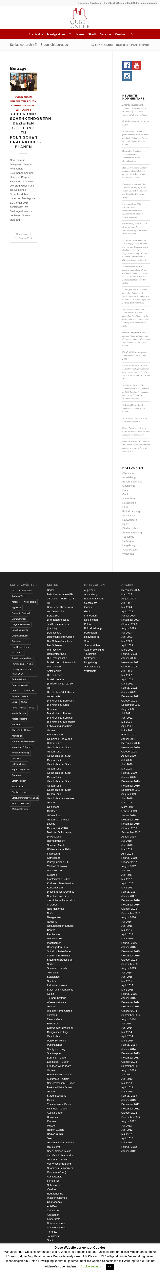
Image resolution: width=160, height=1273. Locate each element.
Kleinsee (52, 874)
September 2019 (130, 789)
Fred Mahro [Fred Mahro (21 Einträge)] (17, 652)
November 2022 (130, 662)
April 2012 (127, 1138)
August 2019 (128, 794)
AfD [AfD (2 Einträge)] (13, 590)
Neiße (50, 913)
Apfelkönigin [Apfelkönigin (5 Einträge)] (30, 602)
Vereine (51, 1189)
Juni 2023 (126, 636)
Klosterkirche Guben (58, 879)
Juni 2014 (126, 1027)
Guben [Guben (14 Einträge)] (15, 690)
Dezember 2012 (130, 1104)
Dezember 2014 (130, 1002)
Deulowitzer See (56, 653)
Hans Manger (128, 418)
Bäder (50, 590)
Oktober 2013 (129, 1061)
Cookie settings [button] (91, 1266)
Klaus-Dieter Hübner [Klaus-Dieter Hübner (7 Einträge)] (21, 730)
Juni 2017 (126, 874)
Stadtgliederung (56, 1049)
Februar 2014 (129, 1044)
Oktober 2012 (129, 1112)
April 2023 (127, 645)
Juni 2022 (126, 670)
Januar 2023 (128, 658)
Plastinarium (54, 942)
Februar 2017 (129, 891)
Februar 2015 (129, 993)
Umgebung (128, 545)
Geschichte (128, 485)
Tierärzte (52, 1231)
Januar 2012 (128, 1151)
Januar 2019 (128, 815)
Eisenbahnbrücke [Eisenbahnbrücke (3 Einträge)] (20, 636)
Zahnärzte (53, 1210)
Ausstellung (129, 477)
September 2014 (130, 1015)
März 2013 (127, 1091)
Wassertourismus (57, 1197)
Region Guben (55, 1129)
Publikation (128, 515)
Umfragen (128, 541)
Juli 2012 (126, 1125)
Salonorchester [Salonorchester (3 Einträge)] (19, 764)
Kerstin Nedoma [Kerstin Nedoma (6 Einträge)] (19, 719)
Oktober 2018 (129, 828)
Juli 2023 (126, 632)
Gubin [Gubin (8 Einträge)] (14, 702)
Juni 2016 (126, 925)
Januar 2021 (128, 738)
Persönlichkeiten (56, 1040)
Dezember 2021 (130, 696)
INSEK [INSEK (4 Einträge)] (32, 707)
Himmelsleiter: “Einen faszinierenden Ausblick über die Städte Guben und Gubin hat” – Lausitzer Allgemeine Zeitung (135, 273)
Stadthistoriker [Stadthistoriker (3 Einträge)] (19, 781)
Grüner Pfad (138, 303)
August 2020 (128, 755)
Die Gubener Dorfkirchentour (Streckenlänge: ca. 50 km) (134, 256)
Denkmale (53, 1117)
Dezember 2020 (130, 743)
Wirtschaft (23, 109)
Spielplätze (53, 976)
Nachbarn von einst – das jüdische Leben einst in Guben (61, 900)
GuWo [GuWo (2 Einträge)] (24, 702)
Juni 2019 (126, 798)
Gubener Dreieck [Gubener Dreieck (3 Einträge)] (20, 696)
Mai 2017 (126, 879)
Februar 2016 (129, 942)
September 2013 (130, 1065)
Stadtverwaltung (56, 1227)
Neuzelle (52, 921)
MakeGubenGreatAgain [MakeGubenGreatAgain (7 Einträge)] (23, 741)
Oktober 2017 (129, 861)
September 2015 (130, 964)
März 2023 (127, 649)
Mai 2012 (126, 1133)
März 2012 (127, 1142)
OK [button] (109, 1266)
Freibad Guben (55, 734)
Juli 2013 (126, 1074)
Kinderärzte (53, 1218)
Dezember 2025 (130, 590)
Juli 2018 (126, 840)
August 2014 (128, 1019)
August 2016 (128, 917)
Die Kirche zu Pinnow (59, 713)
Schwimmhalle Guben (59, 951)
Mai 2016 (126, 929)
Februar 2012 (129, 1146)
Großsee (52, 811)
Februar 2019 (129, 811)
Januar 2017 (128, 896)
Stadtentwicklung (23, 105)
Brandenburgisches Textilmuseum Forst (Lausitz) (58, 624)
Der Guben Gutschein (59, 641)
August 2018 (128, 836)
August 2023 (128, 628)
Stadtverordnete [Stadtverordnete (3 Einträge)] (19, 792)
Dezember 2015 (130, 951)
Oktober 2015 (129, 959)
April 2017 (127, 883)
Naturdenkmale (56, 908)
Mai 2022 (126, 675)
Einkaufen (53, 1023)
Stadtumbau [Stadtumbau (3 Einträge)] (17, 786)
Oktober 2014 (129, 1010)
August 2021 (128, 709)
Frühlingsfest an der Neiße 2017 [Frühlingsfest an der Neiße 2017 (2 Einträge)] (21, 671)
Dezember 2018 (130, 819)
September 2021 (130, 704)
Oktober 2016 (129, 908)
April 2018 (127, 853)
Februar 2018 (129, 857)
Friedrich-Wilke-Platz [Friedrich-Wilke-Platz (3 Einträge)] (22, 658)
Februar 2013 (129, 1095)
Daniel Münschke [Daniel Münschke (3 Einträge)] (20, 630)
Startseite (36, 34)
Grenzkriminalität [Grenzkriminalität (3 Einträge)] (20, 685)
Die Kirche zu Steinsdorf (61, 721)
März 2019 (127, 806)
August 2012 (128, 1121)
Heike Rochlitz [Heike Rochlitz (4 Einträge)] (19, 707)
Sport (125, 524)
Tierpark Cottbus (56, 997)
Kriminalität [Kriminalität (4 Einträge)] (17, 736)
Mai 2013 (126, 1083)
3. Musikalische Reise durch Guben (133, 408)
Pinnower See (55, 938)
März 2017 (127, 887)
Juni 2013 (126, 1078)
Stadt (92, 34)
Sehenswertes (55, 1185)
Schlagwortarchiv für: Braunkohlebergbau (39, 44)
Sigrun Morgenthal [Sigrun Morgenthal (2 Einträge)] (21, 769)
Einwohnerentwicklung (60, 1027)
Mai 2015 (126, 981)
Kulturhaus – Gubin (58, 1078)
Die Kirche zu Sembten (60, 717)
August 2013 (128, 1070)
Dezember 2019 (130, 781)
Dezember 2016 (130, 900)
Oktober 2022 (129, 666)
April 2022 (127, 679)
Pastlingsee (53, 934)
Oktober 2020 (129, 751)
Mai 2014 (126, 1032)
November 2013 (130, 1057)
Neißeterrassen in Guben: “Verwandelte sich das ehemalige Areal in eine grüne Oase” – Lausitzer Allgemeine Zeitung (135, 316)
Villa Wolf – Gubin (57, 1108)
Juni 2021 (126, 717)
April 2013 (127, 1087)
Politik (31, 101)
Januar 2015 (128, 997)
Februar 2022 (129, 687)
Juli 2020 (126, 760)
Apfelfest (52, 1206)
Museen (51, 1125)
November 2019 (130, 785)
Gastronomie (54, 1201)
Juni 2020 (126, 764)
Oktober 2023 (129, 624)
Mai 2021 (126, 721)
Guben (19, 97)
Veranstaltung (130, 549)
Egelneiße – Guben (58, 1061)
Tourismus (77, 34)
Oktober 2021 (129, 700)
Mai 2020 (126, 768)
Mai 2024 (126, 607)
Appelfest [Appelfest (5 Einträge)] (16, 607)
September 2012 (130, 1117)
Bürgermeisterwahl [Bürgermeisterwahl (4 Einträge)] (21, 624)
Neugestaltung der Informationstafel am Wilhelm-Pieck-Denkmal (135, 230)
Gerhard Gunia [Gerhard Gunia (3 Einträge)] (19, 679)
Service (105, 34)
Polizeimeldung (131, 511)
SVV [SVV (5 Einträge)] (14, 803)
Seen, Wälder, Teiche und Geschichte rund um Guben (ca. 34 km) (61, 1155)
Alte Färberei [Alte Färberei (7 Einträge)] (25, 590)
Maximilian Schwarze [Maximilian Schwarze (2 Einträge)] (22, 747)
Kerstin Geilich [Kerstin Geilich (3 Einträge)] (19, 713)
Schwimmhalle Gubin (59, 955)
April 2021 (127, 726)
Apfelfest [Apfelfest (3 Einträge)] (16, 602)
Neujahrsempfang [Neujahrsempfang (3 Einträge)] (20, 752)
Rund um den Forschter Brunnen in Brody (134, 194)
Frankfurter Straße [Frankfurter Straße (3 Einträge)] (21, 647)
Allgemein (128, 473)
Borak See (53, 615)
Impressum (53, 853)
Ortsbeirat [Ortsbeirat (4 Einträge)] (16, 758)
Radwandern (129, 519)
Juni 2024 (126, 602)
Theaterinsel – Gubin (59, 1104)
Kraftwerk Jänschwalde (60, 883)
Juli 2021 (126, 713)
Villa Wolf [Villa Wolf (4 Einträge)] (24, 803)
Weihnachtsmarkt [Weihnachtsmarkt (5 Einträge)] (20, 809)
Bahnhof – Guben (57, 1057)
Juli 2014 (126, 1023)
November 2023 (130, 619)
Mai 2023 (126, 641)
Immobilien (128, 498)
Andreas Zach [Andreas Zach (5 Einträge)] (18, 596)
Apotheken (53, 1214)
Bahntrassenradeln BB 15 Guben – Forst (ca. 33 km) (61, 598)
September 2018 (130, 832)
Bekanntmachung (132, 481)
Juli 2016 (126, 921)
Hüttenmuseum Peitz (131, 398)
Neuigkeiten (56, 34)
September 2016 (130, 913)
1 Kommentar (21, 234)
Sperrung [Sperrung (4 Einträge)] (16, 775)
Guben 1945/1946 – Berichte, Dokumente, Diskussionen (59, 832)
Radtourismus (55, 1193)
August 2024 (128, 598)
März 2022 (127, 683)
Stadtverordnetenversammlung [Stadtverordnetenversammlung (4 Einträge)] (25, 798)
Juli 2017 (126, 870)
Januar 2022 (128, 692)
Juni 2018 (126, 845)
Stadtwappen (54, 1053)
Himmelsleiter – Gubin (59, 1074)
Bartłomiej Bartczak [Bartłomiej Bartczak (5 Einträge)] (21, 613)
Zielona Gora (54, 1019)
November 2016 (130, 904)
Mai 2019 (126, 802)
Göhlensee (53, 806)
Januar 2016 (128, 947)
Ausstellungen (55, 1112)
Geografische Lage (58, 1032)
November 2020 (130, 747)
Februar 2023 (129, 653)
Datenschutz (54, 632)
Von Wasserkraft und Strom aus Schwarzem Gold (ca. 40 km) (60, 1168)
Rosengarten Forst (58, 947)
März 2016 (127, 938)
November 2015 (130, 955)
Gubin (28, 97)
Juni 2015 (126, 976)
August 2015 (128, 968)
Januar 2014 (128, 1049)
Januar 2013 (128, 1100)
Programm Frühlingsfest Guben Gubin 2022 (135, 355)
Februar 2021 (129, 734)
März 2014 (127, 1040)
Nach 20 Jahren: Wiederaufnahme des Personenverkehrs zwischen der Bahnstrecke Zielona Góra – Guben (136, 339)
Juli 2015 (126, 972)
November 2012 (130, 1108)
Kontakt (121, 34)
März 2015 (127, 989)
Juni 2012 (126, 1129)
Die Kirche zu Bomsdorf (60, 700)
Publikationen (55, 1044)
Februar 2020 (129, 772)
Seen (50, 1138)
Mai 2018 (126, 849)
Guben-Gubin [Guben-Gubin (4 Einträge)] (28, 690)
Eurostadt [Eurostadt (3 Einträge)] (16, 641)
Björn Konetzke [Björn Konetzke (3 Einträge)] (19, 619)
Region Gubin (55, 1133)
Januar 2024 (128, 615)
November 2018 (130, 823)
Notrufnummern (56, 1223)
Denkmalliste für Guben (60, 636)
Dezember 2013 (130, 1053)
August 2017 (128, 866)
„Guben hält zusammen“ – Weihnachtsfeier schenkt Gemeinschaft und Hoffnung (134, 111)
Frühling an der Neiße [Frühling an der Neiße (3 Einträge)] (22, 664)
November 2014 (130, 1006)
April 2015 (127, 985)
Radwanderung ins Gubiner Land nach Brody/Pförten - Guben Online (134, 171)
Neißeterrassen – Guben (61, 1083)
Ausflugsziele (54, 1176)
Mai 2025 (126, 594)
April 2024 (127, 611)
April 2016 (127, 934)
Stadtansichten (130, 528)
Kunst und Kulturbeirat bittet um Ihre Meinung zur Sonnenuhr (136, 431)
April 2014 (127, 1036)
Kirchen (51, 1121)
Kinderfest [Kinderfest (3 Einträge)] (17, 724)
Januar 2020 (128, 777)
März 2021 (127, 730)
